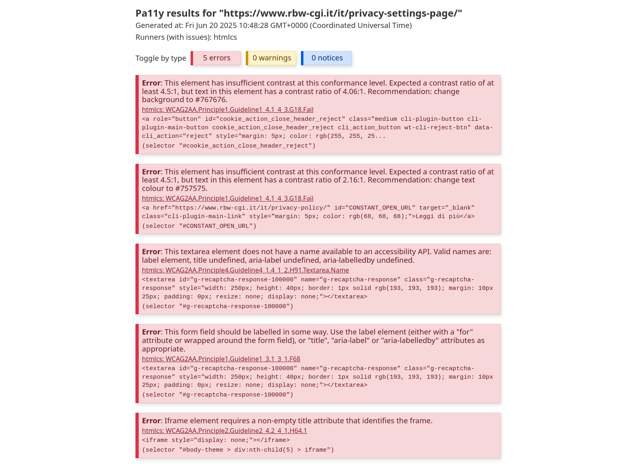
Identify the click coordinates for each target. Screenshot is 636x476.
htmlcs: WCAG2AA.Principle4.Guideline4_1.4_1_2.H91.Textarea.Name (245, 270)
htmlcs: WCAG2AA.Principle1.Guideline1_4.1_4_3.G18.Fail (228, 109)
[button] (216, 58)
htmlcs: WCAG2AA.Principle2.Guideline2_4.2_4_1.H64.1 (224, 430)
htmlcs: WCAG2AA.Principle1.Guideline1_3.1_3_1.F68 (221, 358)
